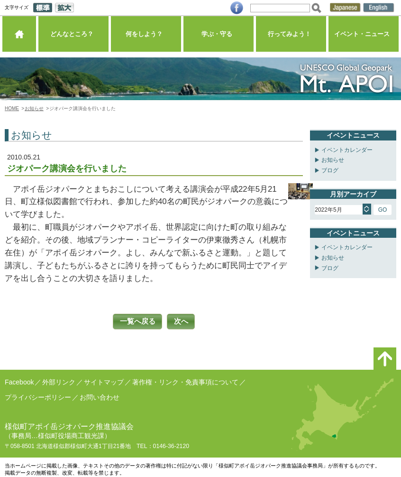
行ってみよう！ (290, 35)
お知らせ (34, 108)
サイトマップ (104, 381)
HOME (12, 108)
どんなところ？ (73, 35)
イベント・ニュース (363, 35)
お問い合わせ (99, 396)
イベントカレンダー (347, 150)
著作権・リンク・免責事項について (185, 381)
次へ (183, 321)
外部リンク (58, 381)
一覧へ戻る (136, 321)
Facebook (19, 381)
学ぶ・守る (218, 35)
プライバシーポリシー (38, 396)
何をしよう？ (146, 35)
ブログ (329, 170)
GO (382, 209)
